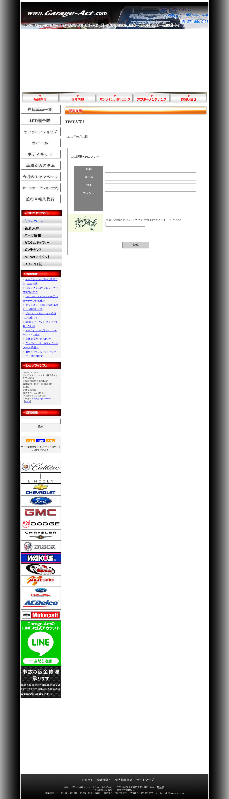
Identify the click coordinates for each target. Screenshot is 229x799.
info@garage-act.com (41, 398)
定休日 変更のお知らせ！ (39, 338)
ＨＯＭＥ (87, 780)
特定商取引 (104, 780)
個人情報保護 (124, 780)
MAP (27, 401)
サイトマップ (145, 780)
